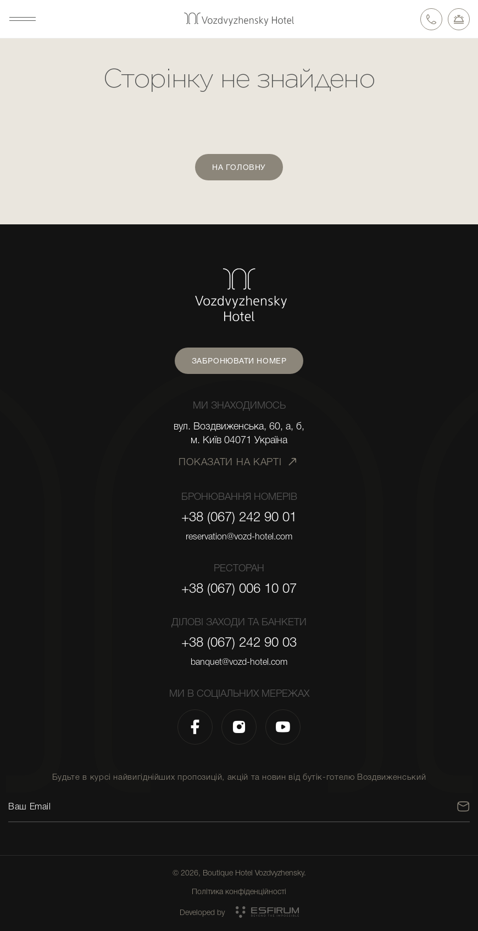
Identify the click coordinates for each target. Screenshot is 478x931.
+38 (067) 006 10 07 (239, 588)
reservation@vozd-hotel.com (239, 536)
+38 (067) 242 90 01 (239, 517)
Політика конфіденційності (239, 891)
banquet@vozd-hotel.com (239, 662)
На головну (239, 167)
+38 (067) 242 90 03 (239, 642)
